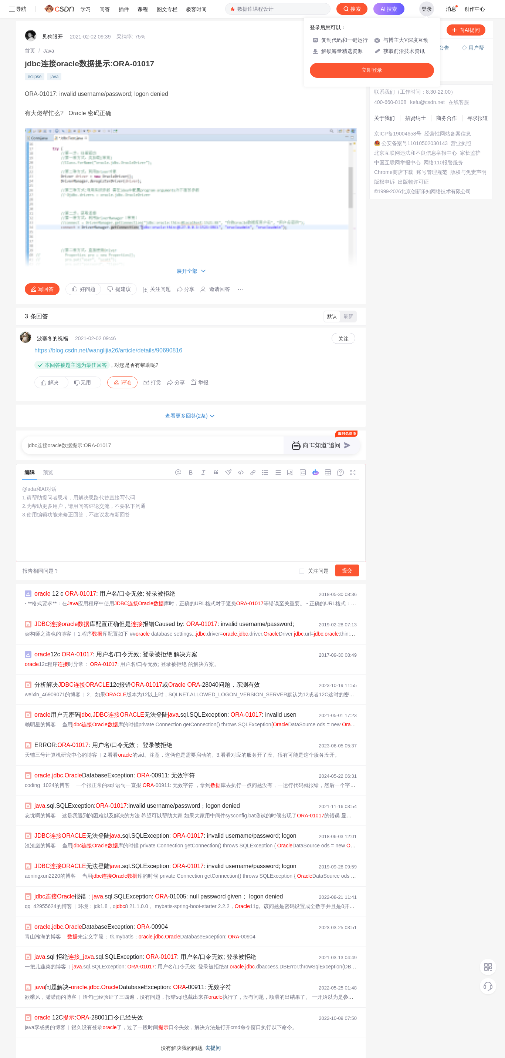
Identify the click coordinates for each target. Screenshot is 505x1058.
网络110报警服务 (443, 162)
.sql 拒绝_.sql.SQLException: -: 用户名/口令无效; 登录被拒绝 (145, 957)
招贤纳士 (415, 118)
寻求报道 (477, 118)
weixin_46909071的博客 (53, 694)
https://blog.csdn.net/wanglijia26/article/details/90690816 (108, 350)
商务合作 (446, 118)
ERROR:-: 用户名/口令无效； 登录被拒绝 (103, 745)
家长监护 (470, 153)
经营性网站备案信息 (447, 134)
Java (48, 51)
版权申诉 (384, 182)
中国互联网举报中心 (397, 162)
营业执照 (461, 143)
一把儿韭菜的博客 (45, 967)
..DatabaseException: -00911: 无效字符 (114, 775)
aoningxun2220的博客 (50, 876)
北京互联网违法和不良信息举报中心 (415, 153)
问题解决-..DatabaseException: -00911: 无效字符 (132, 987)
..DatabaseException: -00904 (101, 927)
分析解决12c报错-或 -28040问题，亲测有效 (147, 685)
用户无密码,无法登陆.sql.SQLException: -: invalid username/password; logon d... (199, 715)
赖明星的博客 (40, 724)
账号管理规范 (431, 172)
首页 (30, 51)
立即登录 (372, 70)
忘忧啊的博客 (40, 815)
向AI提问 (466, 30)
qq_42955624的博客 (48, 906)
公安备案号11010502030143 (415, 143)
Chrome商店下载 (393, 172)
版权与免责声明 (468, 172)
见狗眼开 (52, 37)
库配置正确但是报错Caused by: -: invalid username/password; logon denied (182, 624)
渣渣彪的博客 (40, 845)
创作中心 (474, 9)
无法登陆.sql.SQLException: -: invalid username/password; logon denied (175, 836)
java (54, 76)
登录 (426, 9)
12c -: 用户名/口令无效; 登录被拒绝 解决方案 (115, 654)
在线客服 (458, 102)
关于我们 (384, 118)
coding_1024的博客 (47, 785)
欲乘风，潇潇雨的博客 (51, 997)
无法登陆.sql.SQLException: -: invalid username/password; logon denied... (177, 866)
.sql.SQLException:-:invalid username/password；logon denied (137, 806)
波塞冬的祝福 (52, 338)
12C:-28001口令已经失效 (88, 1017)
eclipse (34, 76)
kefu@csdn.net (427, 102)
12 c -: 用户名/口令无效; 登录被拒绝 (104, 593)
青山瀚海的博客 (43, 937)
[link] (30, 51)
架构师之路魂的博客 (48, 634)
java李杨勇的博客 (45, 1027)
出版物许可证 (413, 182)
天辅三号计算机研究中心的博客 (61, 755)
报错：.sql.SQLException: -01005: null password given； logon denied (158, 896)
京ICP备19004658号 (397, 134)
